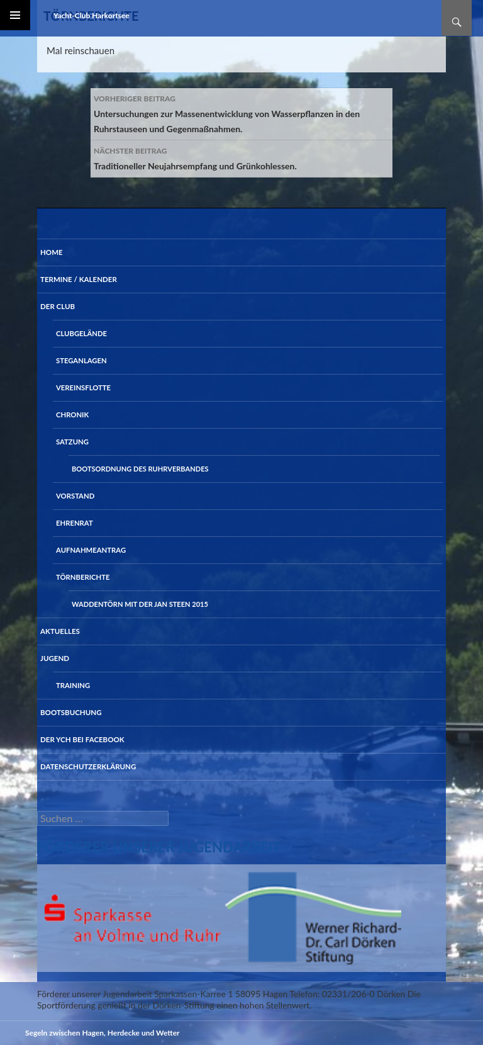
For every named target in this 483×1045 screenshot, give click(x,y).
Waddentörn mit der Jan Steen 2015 (140, 604)
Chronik (72, 414)
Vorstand (75, 496)
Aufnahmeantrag (91, 550)
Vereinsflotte (83, 387)
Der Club (57, 306)
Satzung (72, 442)
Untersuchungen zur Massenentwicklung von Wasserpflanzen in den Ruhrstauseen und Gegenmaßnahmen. (241, 112)
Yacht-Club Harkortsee (91, 15)
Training (73, 685)
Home (51, 252)
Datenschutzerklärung (88, 766)
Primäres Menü (15, 15)
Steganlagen (81, 360)
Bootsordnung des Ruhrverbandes (140, 469)
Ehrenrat (74, 523)
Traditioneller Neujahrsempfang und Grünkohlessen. (241, 157)
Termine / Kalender (78, 279)
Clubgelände (81, 333)
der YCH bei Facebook (82, 739)
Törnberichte (82, 577)
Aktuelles (60, 631)
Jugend (54, 658)
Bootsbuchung (71, 712)
